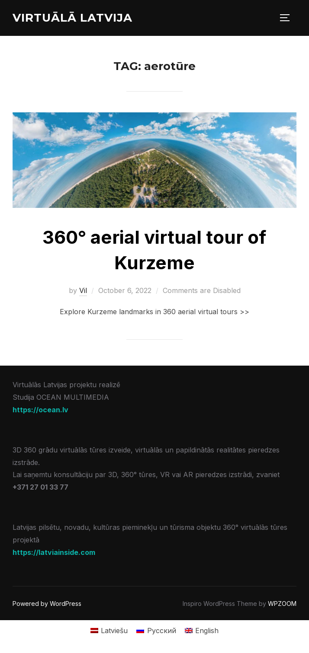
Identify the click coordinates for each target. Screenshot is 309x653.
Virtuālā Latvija (72, 18)
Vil (83, 290)
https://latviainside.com (54, 552)
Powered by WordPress (47, 603)
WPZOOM (282, 603)
